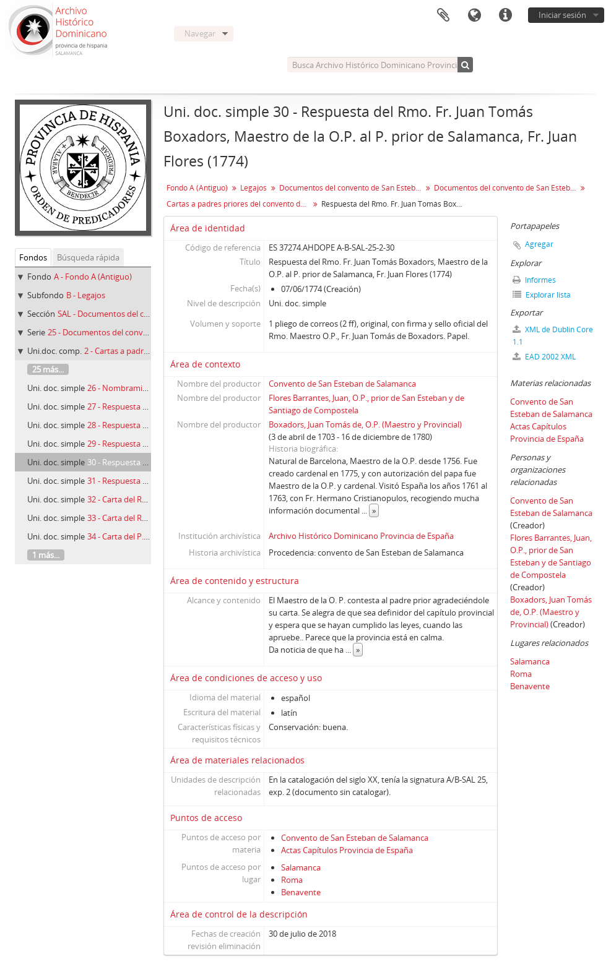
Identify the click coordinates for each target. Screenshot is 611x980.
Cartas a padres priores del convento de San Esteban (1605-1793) (239, 204)
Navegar (199, 33)
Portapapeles (443, 15)
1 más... (45, 555)
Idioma (474, 15)
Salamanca (301, 867)
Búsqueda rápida (88, 257)
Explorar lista (542, 295)
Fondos (33, 257)
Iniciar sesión (562, 14)
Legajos (253, 188)
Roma (292, 879)
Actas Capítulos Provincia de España (347, 850)
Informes (534, 280)
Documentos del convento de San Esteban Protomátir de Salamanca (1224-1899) (352, 188)
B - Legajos (85, 295)
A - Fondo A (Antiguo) (93, 276)
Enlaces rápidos (505, 15)
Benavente (301, 892)
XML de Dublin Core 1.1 (553, 335)
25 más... (48, 369)
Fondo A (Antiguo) (197, 188)
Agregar (539, 244)
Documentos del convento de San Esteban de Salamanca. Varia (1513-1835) (506, 188)
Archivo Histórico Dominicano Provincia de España (361, 535)
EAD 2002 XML (544, 356)
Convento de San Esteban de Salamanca (342, 383)
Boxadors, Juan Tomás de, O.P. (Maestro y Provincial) (365, 424)
